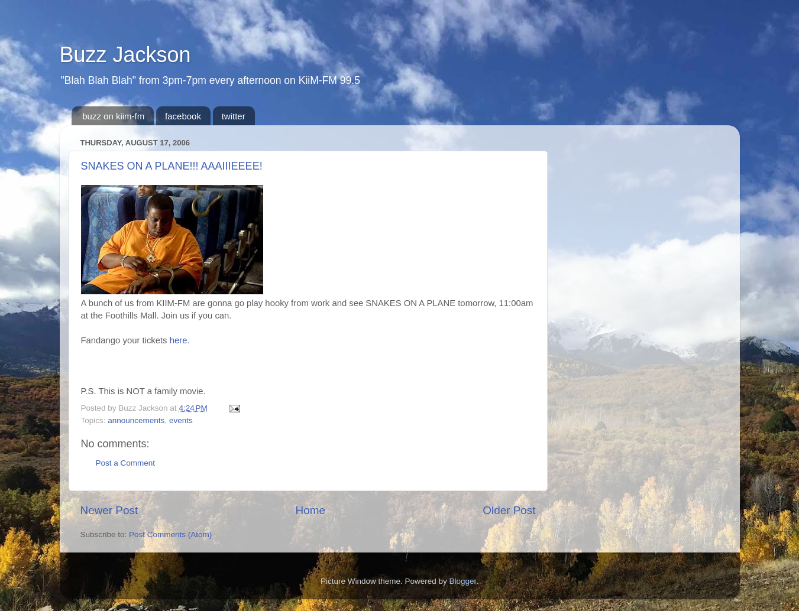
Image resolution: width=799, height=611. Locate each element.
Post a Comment (126, 463)
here (178, 340)
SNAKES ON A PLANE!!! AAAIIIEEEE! (172, 166)
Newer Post (109, 510)
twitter (233, 116)
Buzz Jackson (125, 55)
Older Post (509, 510)
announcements (136, 420)
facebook (183, 116)
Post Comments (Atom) (170, 534)
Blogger (463, 581)
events (181, 420)
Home (310, 510)
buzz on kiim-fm (113, 116)
